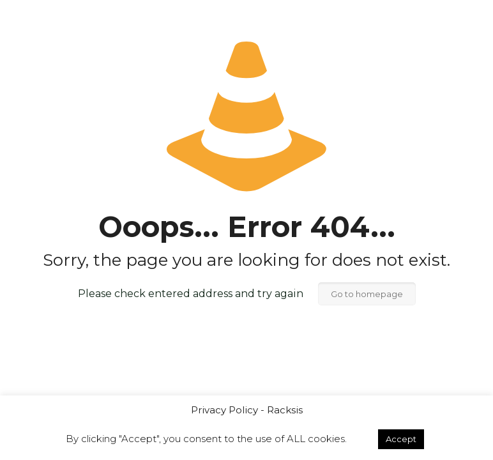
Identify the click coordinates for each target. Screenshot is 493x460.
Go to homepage (367, 294)
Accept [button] (401, 439)
